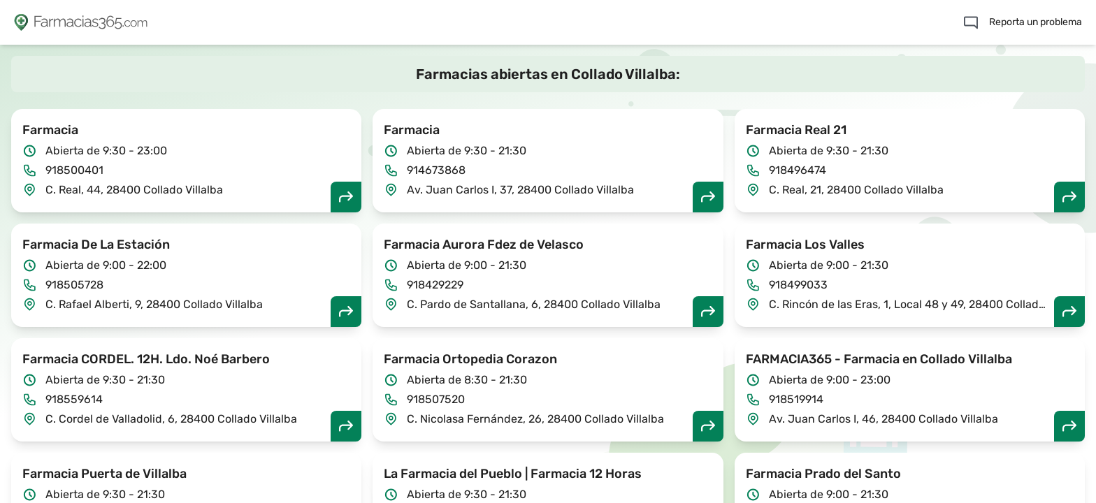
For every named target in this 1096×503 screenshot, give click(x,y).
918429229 (435, 284)
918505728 (74, 284)
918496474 (797, 170)
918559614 (74, 399)
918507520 (436, 399)
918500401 (74, 170)
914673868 (436, 170)
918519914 (796, 399)
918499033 (798, 284)
